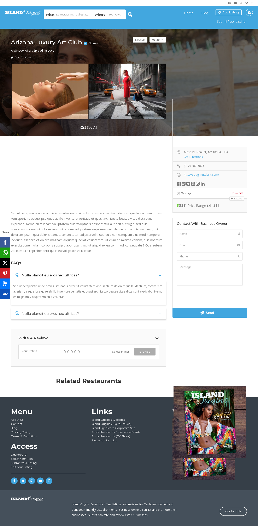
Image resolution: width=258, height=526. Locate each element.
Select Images (121, 351)
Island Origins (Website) (108, 420)
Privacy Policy (20, 432)
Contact (16, 424)
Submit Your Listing (231, 21)
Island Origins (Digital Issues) (111, 424)
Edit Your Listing (21, 467)
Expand (236, 198)
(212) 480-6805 (194, 166)
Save (140, 40)
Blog (204, 13)
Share (157, 40)
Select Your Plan (22, 459)
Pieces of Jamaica (104, 440)
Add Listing (228, 12)
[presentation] (208, 297)
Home (188, 13)
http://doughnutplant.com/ (201, 175)
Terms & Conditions (24, 436)
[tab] (88, 275)
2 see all (89, 127)
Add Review (21, 57)
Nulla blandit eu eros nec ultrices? (47, 275)
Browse (144, 351)
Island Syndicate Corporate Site (113, 428)
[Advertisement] (209, 352)
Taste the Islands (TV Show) (111, 436)
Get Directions (193, 157)
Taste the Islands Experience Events (116, 432)
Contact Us (233, 511)
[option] (50, 91)
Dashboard (19, 454)
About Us (17, 420)
